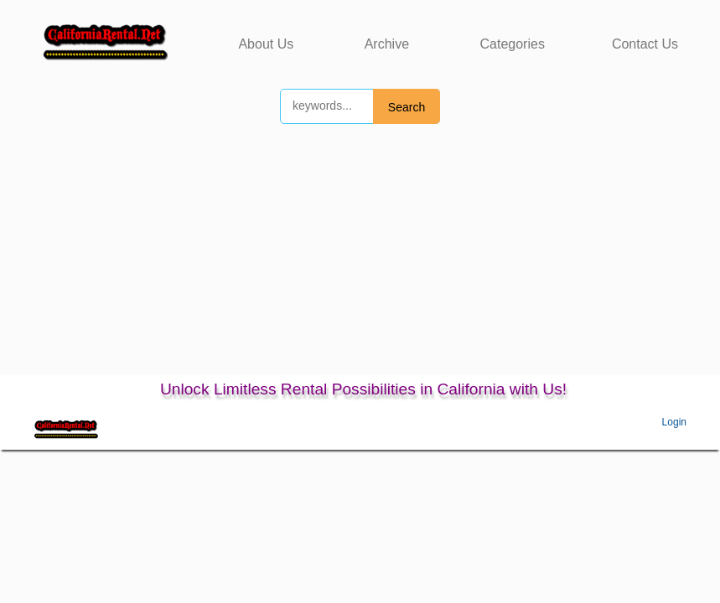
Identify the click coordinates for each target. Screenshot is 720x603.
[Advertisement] (360, 249)
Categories (512, 44)
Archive (387, 44)
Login (674, 422)
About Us (265, 44)
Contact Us (645, 44)
